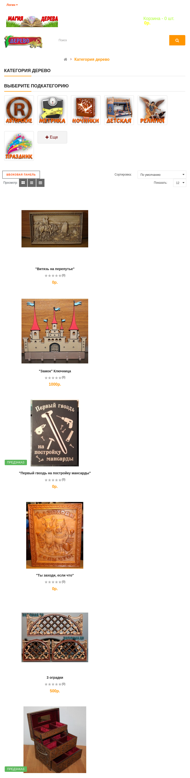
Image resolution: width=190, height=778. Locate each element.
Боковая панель (21, 174)
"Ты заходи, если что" (142, 371)
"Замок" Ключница (142, 269)
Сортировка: (123, 174)
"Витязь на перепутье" (46, 269)
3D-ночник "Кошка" (142, 575)
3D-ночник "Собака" (46, 677)
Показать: (160, 182)
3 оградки (46, 473)
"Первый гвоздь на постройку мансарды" (46, 371)
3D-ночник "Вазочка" (46, 575)
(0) (55, 275)
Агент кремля (142, 677)
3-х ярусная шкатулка (142, 473)
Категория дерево (91, 59)
